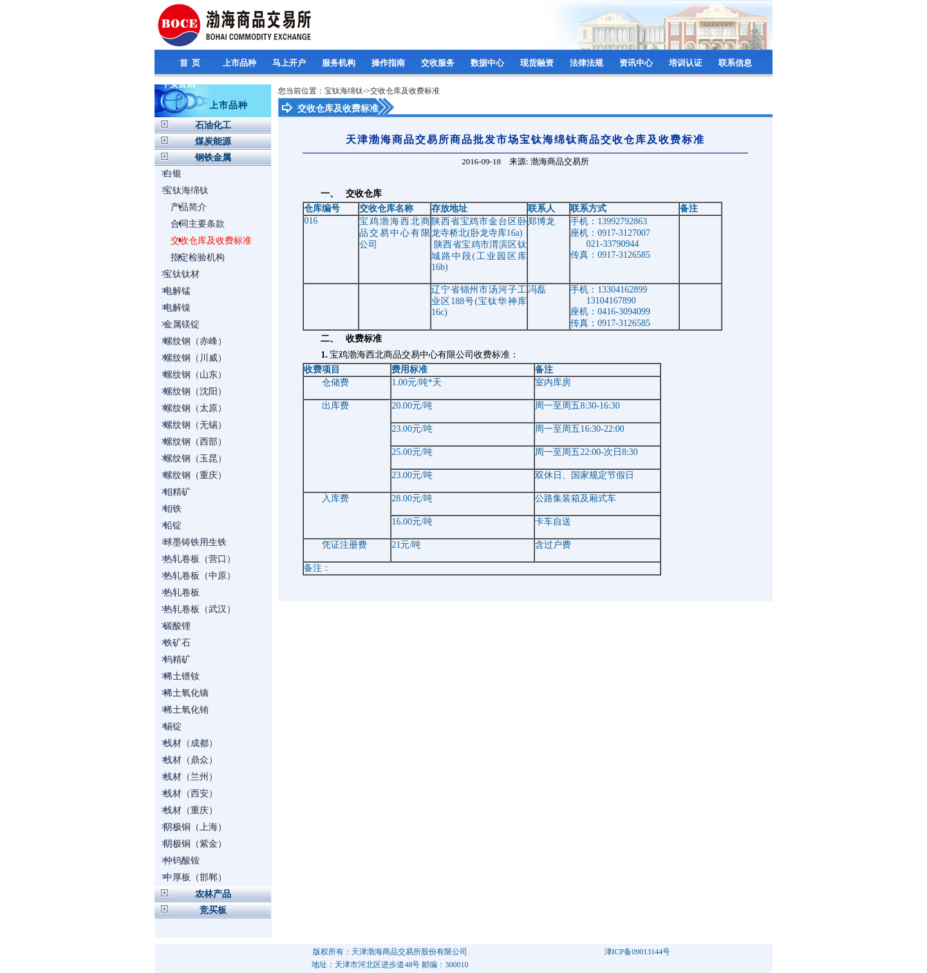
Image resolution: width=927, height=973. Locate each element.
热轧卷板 (182, 592)
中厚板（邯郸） (195, 877)
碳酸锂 (177, 626)
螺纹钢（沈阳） (195, 391)
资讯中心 (637, 63)
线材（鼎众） (191, 760)
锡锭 (173, 726)
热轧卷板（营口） (200, 559)
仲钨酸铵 (182, 860)
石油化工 (213, 125)
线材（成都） (191, 743)
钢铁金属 (213, 157)
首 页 (191, 63)
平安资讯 (179, 84)
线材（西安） (191, 793)
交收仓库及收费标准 (211, 241)
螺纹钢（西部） (195, 442)
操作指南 (389, 63)
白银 (173, 173)
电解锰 (177, 291)
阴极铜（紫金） (195, 844)
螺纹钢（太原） (195, 408)
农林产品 (213, 894)
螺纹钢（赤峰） (195, 341)
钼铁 (173, 509)
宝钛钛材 (182, 274)
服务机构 (339, 63)
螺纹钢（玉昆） (195, 458)
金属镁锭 (182, 324)
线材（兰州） (191, 777)
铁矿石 (177, 643)
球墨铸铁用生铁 (195, 542)
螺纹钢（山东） (195, 375)
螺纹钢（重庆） (195, 475)
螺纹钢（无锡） (195, 425)
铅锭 (173, 525)
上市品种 (240, 63)
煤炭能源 (213, 141)
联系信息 (736, 63)
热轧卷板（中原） (200, 576)
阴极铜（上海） (195, 827)
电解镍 (177, 308)
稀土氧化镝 (186, 693)
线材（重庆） (191, 810)
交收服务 (438, 63)
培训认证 (686, 63)
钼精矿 (177, 492)
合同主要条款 (198, 224)
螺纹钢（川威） (195, 358)
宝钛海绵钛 (186, 190)
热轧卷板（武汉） (200, 609)
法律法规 (587, 63)
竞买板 (213, 910)
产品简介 (189, 207)
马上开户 (290, 63)
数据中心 (488, 63)
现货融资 (538, 63)
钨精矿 (177, 659)
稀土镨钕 (182, 676)
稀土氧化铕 (186, 710)
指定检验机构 (198, 257)
